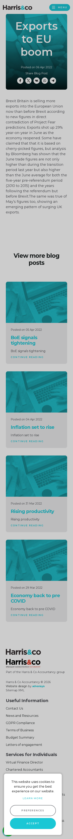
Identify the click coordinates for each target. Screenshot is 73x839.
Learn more (33, 798)
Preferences (32, 810)
